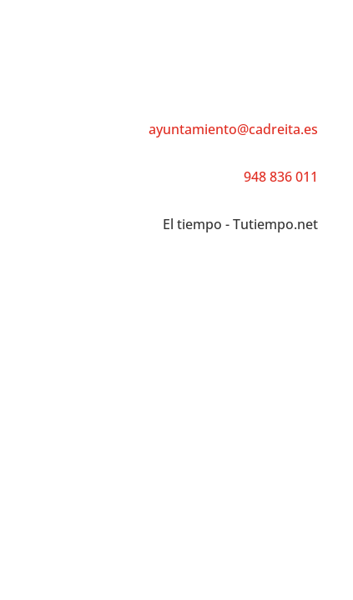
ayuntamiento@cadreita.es (233, 129)
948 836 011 (281, 177)
